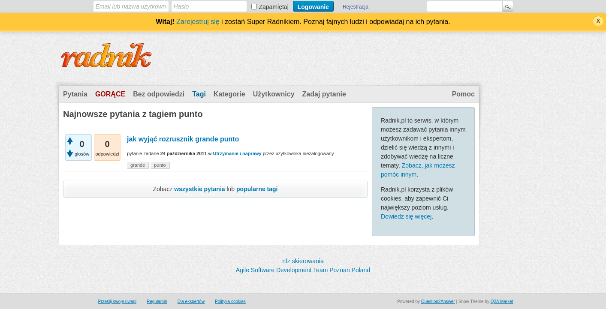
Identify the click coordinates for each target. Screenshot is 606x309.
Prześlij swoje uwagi (117, 301)
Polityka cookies (230, 301)
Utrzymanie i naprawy (237, 153)
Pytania (75, 94)
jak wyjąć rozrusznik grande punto (183, 139)
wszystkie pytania (199, 189)
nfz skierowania (303, 261)
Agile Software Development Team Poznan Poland (303, 270)
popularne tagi (256, 189)
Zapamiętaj (274, 7)
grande (137, 165)
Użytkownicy (274, 94)
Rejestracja (355, 7)
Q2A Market (502, 301)
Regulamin (157, 301)
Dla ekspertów (191, 301)
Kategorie (229, 94)
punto (160, 165)
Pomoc (463, 94)
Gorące (110, 94)
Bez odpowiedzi (158, 94)
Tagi (199, 94)
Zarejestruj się (197, 21)
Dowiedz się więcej (406, 216)
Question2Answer (438, 301)
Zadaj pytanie (324, 94)
